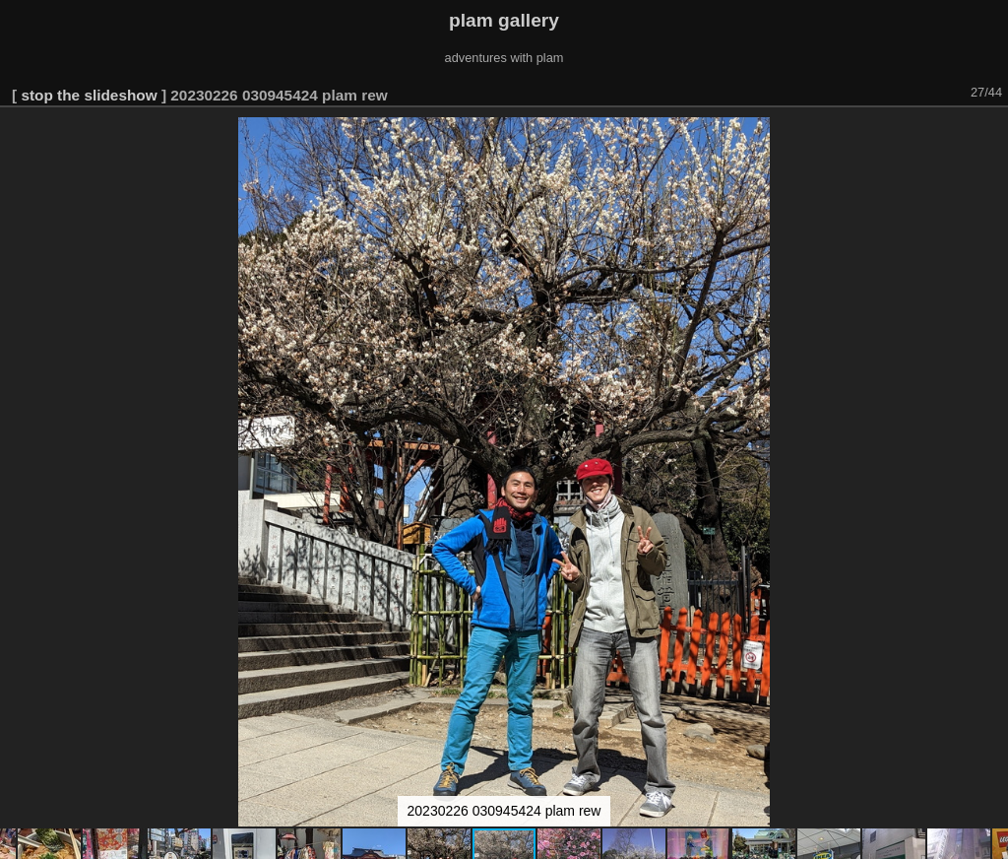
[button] (990, 135)
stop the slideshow (89, 95)
